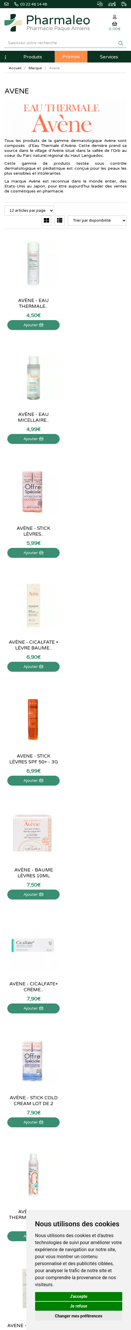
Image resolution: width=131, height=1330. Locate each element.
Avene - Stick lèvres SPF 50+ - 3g (32, 529)
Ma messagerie (83, 1123)
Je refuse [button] (78, 1306)
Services (109, 57)
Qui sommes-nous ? (21, 1104)
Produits (32, 57)
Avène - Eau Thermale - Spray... (32, 757)
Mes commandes (84, 1110)
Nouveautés (80, 1046)
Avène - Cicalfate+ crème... (32, 643)
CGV (8, 1142)
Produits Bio (80, 1059)
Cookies (11, 1155)
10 (79, 929)
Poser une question (20, 1110)
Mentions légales (18, 1136)
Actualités (78, 1027)
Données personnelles (23, 1149)
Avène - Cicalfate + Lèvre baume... (98, 415)
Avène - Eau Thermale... (33, 302)
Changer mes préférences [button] (78, 1316)
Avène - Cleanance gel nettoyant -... (98, 871)
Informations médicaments (27, 1117)
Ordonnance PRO (84, 1071)
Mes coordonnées (85, 1117)
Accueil (15, 68)
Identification (81, 1104)
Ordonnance (80, 1065)
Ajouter (33, 323)
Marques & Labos (85, 1039)
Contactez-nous (17, 1098)
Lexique (76, 1033)
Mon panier (79, 1098)
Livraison (12, 1130)
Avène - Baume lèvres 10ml (98, 529)
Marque (35, 68)
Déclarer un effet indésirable (28, 1123)
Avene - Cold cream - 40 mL (98, 757)
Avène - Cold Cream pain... (33, 871)
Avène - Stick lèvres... (33, 415)
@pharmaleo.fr (20, 1035)
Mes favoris (79, 1130)
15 (91, 929)
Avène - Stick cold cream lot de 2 (98, 643)
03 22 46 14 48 (65, 973)
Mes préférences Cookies (91, 1136)
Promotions (79, 1052)
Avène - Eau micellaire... (98, 302)
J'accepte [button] (78, 1296)
